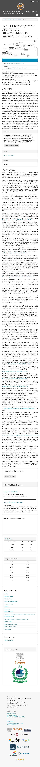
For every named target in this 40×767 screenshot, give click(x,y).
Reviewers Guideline (12, 715)
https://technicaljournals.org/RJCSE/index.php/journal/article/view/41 (21, 435)
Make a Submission (10, 476)
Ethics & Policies (9, 611)
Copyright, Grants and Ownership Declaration (17, 619)
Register (32, 1)
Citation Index (8, 539)
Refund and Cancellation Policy (15, 723)
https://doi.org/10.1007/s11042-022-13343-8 (15, 386)
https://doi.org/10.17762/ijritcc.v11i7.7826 (15, 63)
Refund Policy (8, 621)
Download (7, 609)
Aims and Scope (9, 596)
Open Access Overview (11, 624)
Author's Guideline (11, 713)
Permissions (8, 629)
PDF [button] (20, 60)
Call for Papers (10, 491)
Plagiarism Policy (9, 616)
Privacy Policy (10, 721)
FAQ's (8, 720)
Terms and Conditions (12, 724)
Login (37, 1)
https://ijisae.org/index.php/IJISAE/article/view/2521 (16, 220)
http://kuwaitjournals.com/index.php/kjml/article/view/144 (18, 277)
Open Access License (10, 626)
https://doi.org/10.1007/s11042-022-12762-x (15, 378)
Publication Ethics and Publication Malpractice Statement (20, 614)
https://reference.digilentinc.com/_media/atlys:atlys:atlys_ (19, 408)
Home (5, 19)
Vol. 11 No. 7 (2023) (17, 19)
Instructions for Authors (11, 601)
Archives (9, 19)
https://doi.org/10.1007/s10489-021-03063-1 (15, 371)
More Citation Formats (11, 145)
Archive (6, 606)
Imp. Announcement (13, 502)
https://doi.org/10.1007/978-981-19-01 (19, 364)
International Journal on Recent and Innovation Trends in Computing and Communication (20, 12)
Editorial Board (9, 604)
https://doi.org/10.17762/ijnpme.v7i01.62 (15, 253)
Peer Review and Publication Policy (16, 716)
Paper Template (8, 640)
